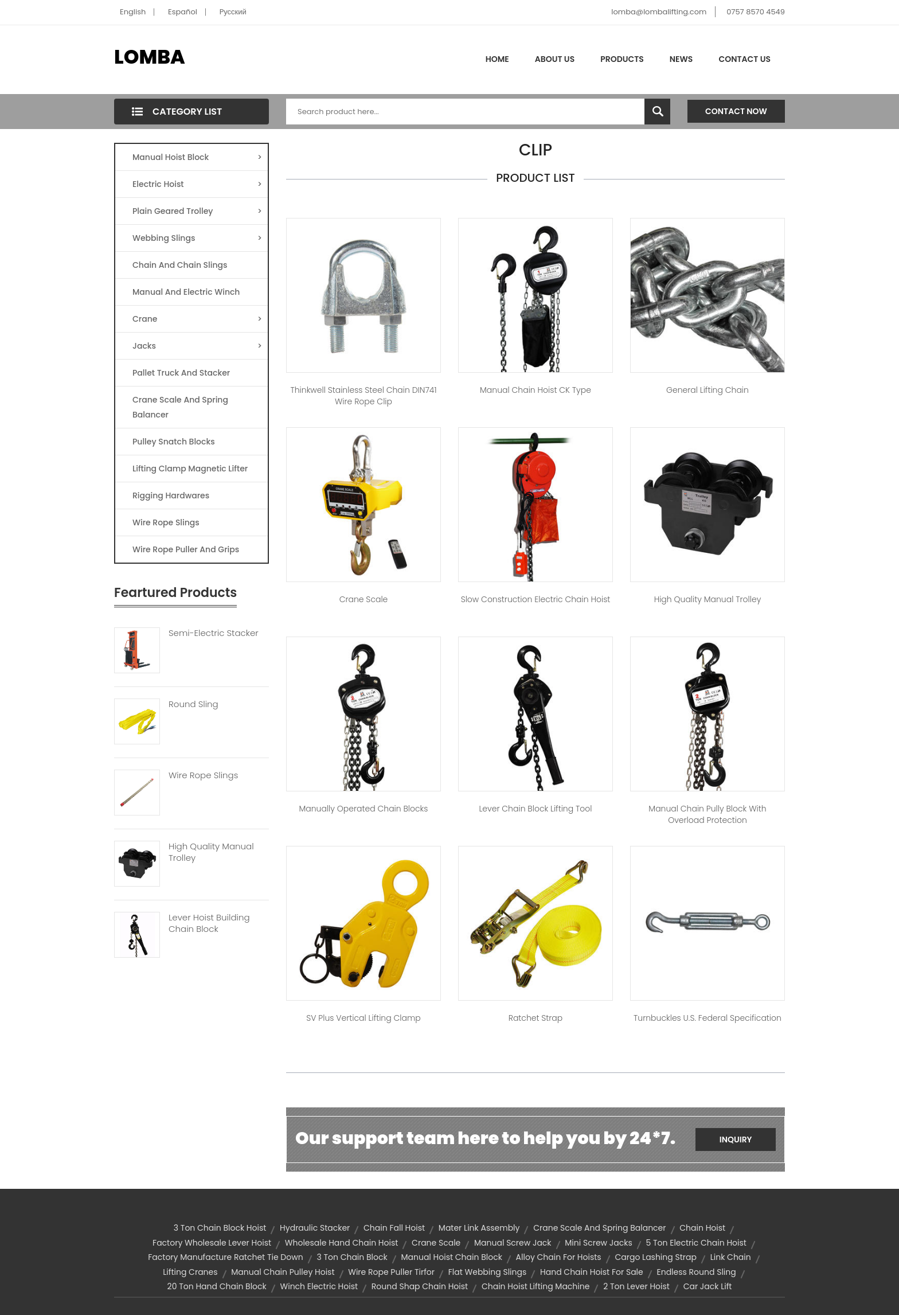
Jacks (197, 345)
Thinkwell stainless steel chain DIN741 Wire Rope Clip (363, 395)
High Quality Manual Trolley (211, 852)
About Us (554, 59)
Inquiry (736, 1139)
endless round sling (696, 1272)
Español (182, 11)
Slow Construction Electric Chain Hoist (536, 599)
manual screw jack (513, 1242)
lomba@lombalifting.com (658, 11)
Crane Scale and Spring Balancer (599, 1228)
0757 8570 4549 (755, 11)
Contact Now (736, 111)
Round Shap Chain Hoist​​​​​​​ (420, 1286)
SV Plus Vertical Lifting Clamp (363, 1018)
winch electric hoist (319, 1286)
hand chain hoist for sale (591, 1272)
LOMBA (149, 57)
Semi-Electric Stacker (214, 633)
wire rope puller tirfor (391, 1272)
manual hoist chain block (451, 1257)
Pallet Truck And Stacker (181, 372)
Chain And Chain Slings (180, 265)
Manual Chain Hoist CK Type (535, 390)
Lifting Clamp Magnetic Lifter (190, 468)
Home (497, 59)
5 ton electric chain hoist (696, 1242)
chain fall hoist (394, 1228)
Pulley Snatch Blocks (173, 441)
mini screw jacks (598, 1242)
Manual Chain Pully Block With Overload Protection (707, 814)
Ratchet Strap (536, 1018)
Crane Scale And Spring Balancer (180, 407)
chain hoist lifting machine (535, 1286)
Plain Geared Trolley (197, 211)
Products (622, 59)
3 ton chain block (351, 1257)
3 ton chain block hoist (220, 1228)
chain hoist (702, 1228)
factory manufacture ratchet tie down (225, 1257)
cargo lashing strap (656, 1257)
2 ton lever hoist (636, 1286)
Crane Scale (363, 599)
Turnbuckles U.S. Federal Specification (707, 1018)
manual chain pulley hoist (282, 1272)
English (133, 11)
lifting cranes (190, 1272)
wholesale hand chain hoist (341, 1242)
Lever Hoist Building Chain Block (209, 923)
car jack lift (707, 1286)
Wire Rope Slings (166, 522)
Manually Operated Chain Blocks (363, 808)
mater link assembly (479, 1228)
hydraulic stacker (315, 1228)
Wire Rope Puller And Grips (185, 549)
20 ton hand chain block (217, 1286)
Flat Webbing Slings (487, 1272)
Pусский (233, 11)
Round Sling (193, 704)
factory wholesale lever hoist (212, 1242)
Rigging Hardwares (170, 495)
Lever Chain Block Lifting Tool (535, 808)
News (681, 59)
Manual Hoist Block (197, 157)
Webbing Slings (197, 238)
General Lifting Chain (707, 390)
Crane (197, 318)
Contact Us (744, 59)
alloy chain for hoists (558, 1257)
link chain (730, 1257)
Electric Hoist (197, 184)
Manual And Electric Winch (186, 292)
